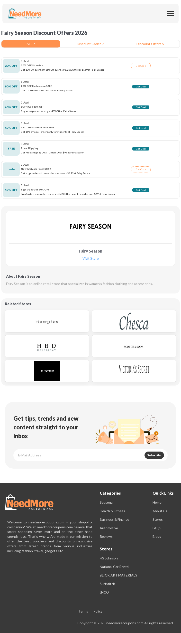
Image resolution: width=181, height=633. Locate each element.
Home (157, 502)
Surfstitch (107, 584)
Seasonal (106, 502)
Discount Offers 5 (150, 44)
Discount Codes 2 (90, 44)
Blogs (157, 536)
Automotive (109, 528)
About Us (160, 511)
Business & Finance (114, 519)
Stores (158, 519)
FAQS (157, 528)
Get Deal (141, 86)
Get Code (141, 65)
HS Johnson (109, 558)
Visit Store (90, 258)
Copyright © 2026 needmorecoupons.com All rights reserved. (125, 623)
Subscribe (154, 455)
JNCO (104, 592)
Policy (97, 611)
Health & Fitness (112, 511)
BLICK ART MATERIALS (118, 575)
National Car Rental (114, 567)
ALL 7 (31, 44)
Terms (83, 611)
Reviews (106, 536)
